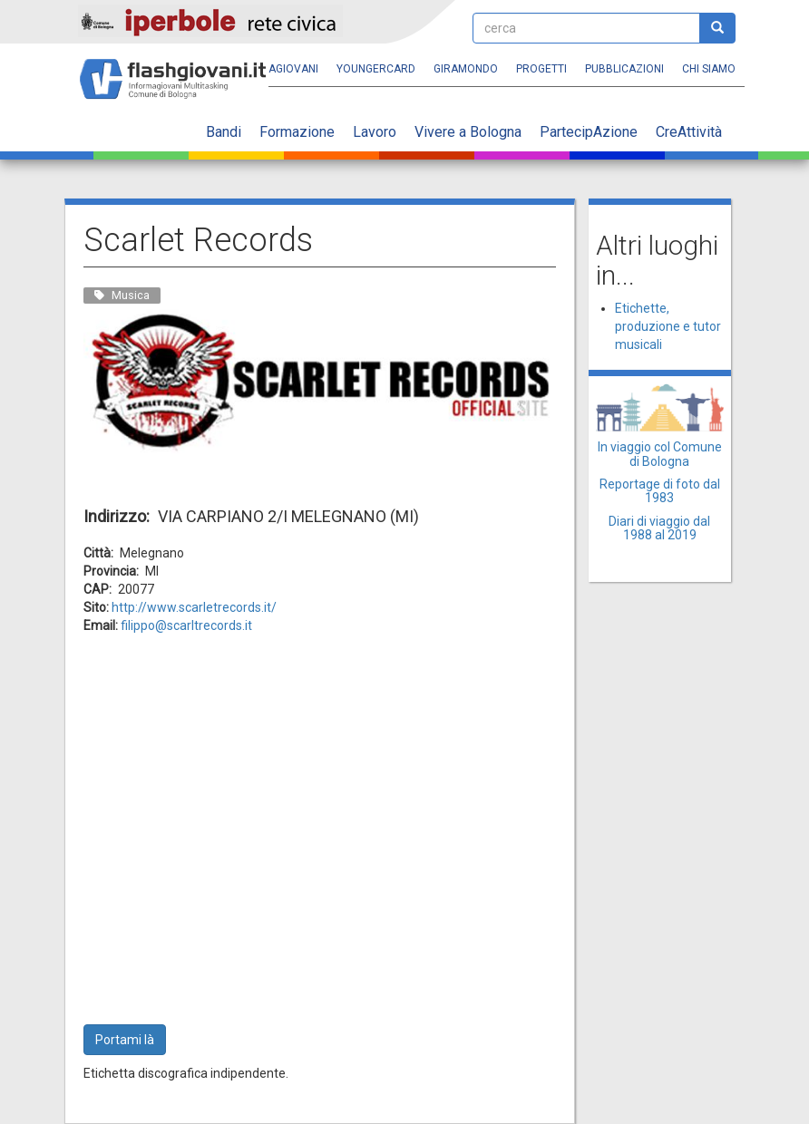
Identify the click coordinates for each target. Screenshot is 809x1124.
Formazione (297, 131)
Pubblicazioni (624, 69)
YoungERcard (375, 69)
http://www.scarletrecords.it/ (194, 607)
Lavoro (374, 131)
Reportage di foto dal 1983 (659, 491)
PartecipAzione (589, 131)
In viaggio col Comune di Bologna (660, 454)
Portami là (124, 1039)
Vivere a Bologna (467, 131)
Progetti (541, 69)
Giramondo (466, 69)
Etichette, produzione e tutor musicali (668, 326)
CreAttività (689, 131)
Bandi (223, 131)
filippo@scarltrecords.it (186, 625)
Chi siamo (709, 69)
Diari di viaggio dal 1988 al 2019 (659, 528)
